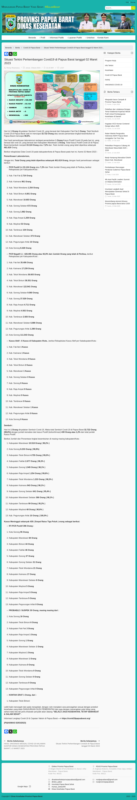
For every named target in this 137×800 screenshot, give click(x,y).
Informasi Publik (57, 38)
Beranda (32, 38)
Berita (17, 48)
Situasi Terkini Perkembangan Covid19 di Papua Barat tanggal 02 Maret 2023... (74, 48)
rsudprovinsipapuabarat (105, 782)
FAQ (127, 2)
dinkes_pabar (57, 782)
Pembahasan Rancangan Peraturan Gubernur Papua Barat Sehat (117, 169)
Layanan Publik (75, 38)
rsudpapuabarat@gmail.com (106, 780)
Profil (43, 38)
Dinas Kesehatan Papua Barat (63, 789)
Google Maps (24, 786)
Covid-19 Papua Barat (31, 48)
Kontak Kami (103, 38)
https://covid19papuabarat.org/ (76, 718)
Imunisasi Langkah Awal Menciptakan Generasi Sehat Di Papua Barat (117, 191)
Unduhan (91, 38)
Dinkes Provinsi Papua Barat (62, 766)
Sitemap (132, 2)
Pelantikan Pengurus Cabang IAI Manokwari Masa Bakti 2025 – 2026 (117, 148)
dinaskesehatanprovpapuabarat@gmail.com (68, 780)
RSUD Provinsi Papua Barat (106, 766)
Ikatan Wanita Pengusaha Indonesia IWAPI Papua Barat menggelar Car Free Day (116, 136)
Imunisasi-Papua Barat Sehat (63, 784)
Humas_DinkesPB (59, 787)
